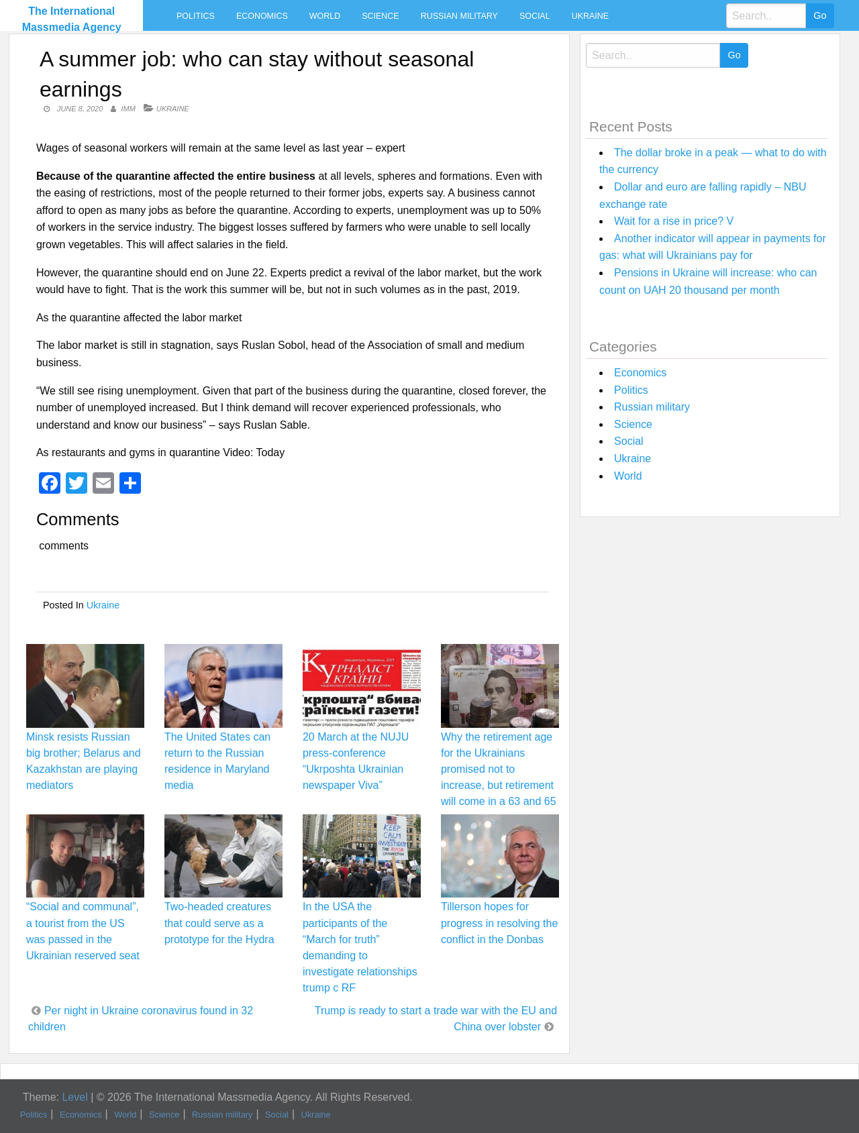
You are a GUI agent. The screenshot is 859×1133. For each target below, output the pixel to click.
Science (380, 16)
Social (534, 16)
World (324, 16)
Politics (195, 16)
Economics (262, 16)
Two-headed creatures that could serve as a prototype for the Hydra (219, 923)
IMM (128, 109)
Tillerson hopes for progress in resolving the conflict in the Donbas (499, 923)
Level (74, 1097)
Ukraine (590, 16)
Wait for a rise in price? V (674, 221)
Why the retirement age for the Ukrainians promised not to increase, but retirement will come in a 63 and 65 (498, 769)
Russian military (459, 16)
